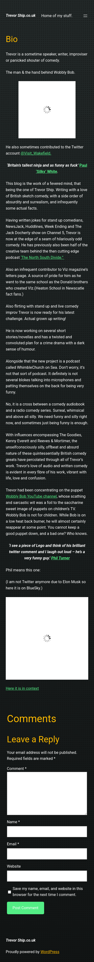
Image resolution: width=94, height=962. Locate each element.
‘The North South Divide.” (42, 257)
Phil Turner (60, 558)
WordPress (50, 952)
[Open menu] (85, 16)
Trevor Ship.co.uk (20, 15)
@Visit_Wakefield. (36, 153)
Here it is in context (22, 688)
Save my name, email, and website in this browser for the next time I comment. (48, 891)
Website (14, 866)
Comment (17, 768)
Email (13, 844)
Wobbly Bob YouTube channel (31, 496)
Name (13, 822)
